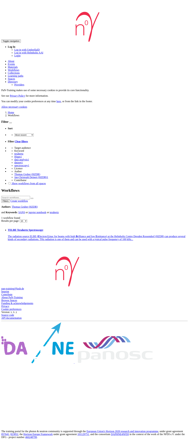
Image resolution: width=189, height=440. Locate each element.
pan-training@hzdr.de (12, 288)
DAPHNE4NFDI (120, 434)
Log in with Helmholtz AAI (28, 52)
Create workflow (19, 201)
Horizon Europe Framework (38, 434)
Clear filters (21, 141)
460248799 (31, 437)
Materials (13, 67)
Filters (5, 201)
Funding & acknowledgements (17, 303)
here (58, 101)
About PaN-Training (12, 297)
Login (17, 55)
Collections (14, 73)
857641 (5, 434)
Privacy (5, 306)
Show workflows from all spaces (27, 183)
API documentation (11, 318)
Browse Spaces (9, 300)
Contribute (6, 294)
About (11, 61)
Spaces (11, 78)
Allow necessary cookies (14, 106)
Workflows (13, 70)
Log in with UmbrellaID (27, 49)
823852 (14, 434)
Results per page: (10, 220)
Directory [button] (13, 81)
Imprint (5, 291)
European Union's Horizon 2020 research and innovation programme (122, 431)
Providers (19, 84)
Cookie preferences (11, 309)
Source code (7, 315)
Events (11, 64)
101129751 (83, 434)
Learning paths (15, 75)
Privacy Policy (17, 95)
